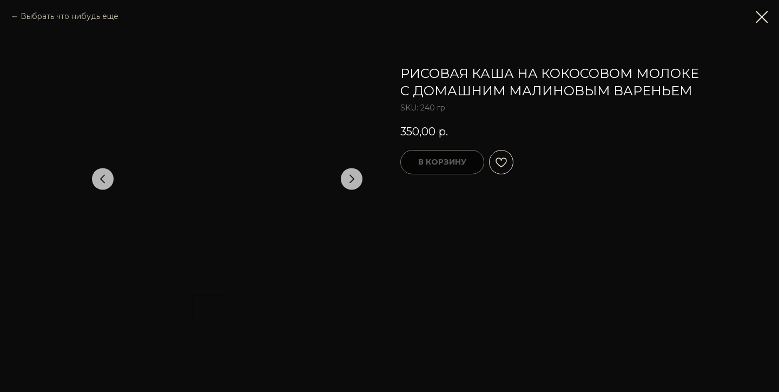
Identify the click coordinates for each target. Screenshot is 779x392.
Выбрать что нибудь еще (69, 16)
